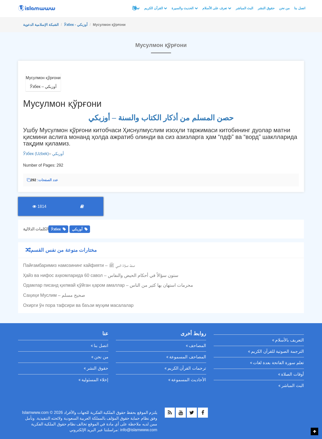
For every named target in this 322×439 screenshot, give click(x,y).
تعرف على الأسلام (216, 8)
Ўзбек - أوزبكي (75, 25)
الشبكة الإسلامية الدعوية (41, 25)
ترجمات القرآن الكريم (187, 368)
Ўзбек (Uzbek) (36, 154)
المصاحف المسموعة (187, 357)
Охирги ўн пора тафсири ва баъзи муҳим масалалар (78, 305)
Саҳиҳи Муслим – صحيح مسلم (54, 295)
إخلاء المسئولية (95, 379)
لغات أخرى (138, 8)
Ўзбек (56, 229)
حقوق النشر (266, 8)
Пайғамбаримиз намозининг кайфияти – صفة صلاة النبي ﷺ (79, 265)
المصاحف (197, 345)
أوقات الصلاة (292, 374)
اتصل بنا (299, 8)
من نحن (284, 8)
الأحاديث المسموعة (188, 379)
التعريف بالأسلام (289, 340)
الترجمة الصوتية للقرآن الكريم (277, 351)
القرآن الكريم (155, 8)
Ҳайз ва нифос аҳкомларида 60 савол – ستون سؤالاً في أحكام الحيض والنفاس (100, 275)
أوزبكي (58, 154)
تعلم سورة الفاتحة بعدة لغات (278, 362)
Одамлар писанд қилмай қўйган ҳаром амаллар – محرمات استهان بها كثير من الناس (108, 285)
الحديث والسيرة (185, 8)
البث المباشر (245, 8)
